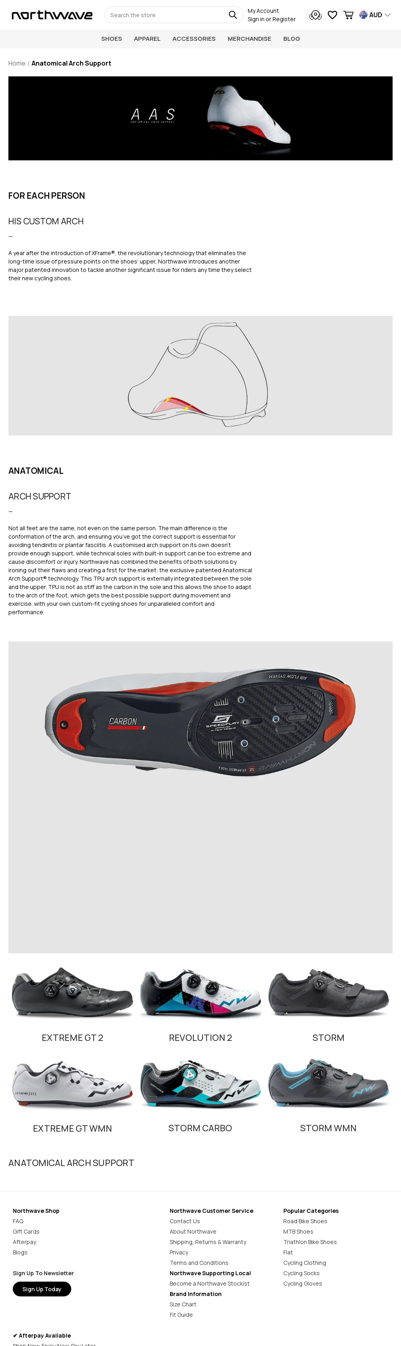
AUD (376, 14)
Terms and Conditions (199, 1262)
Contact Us (185, 1221)
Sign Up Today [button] (42, 1289)
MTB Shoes (298, 1231)
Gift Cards (26, 1231)
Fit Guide (181, 1314)
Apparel (147, 38)
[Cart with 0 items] (348, 16)
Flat (288, 1252)
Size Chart (183, 1304)
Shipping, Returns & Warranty (208, 1242)
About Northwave (193, 1231)
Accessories (194, 38)
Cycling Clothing (304, 1262)
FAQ (18, 1221)
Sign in (256, 19)
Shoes (111, 38)
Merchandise (249, 38)
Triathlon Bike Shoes (310, 1242)
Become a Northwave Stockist (210, 1283)
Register (284, 19)
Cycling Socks (301, 1273)
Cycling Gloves (302, 1283)
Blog (291, 38)
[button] (72, 986)
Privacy (179, 1252)
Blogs (20, 1252)
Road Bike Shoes (305, 1221)
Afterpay (24, 1242)
